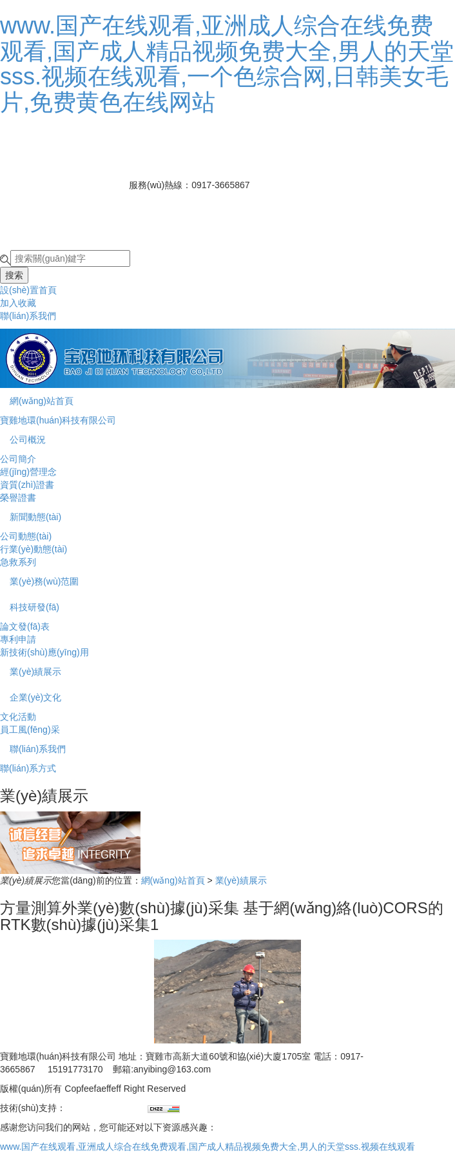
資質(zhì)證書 (27, 485)
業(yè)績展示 (35, 671)
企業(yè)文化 (35, 697)
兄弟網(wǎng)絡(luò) (107, 1108)
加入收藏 (18, 303)
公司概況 (28, 439)
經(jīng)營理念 (28, 472)
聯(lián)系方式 (28, 768)
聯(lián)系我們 (28, 316)
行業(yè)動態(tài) (33, 549)
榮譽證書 (18, 497)
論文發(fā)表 (25, 626)
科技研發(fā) (34, 607)
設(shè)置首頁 (28, 290)
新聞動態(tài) (35, 517)
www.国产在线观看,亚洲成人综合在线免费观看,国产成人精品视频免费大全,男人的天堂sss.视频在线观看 (207, 1146)
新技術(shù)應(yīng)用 (44, 652)
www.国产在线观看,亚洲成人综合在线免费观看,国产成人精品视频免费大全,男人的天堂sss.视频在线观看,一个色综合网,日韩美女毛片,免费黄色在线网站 (227, 63)
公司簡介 (18, 459)
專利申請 (18, 639)
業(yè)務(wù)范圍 (44, 581)
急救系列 (18, 562)
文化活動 (18, 717)
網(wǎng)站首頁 (41, 401)
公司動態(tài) (26, 536)
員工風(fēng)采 (30, 729)
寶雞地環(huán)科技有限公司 (58, 420)
